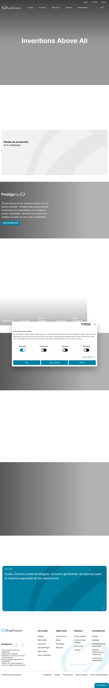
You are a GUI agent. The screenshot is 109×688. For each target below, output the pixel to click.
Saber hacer (56, 8)
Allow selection (54, 362)
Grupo (86, 2)
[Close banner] (95, 324)
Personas (69, 8)
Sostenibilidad (82, 8)
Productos (42, 8)
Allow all (82, 362)
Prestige (30, 8)
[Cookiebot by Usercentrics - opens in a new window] (82, 324)
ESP (102, 8)
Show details (87, 357)
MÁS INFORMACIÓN (10, 223)
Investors (94, 2)
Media (103, 2)
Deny (27, 362)
